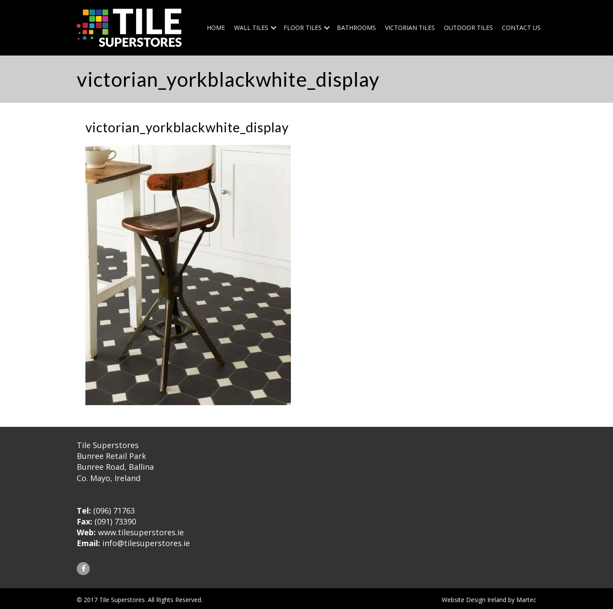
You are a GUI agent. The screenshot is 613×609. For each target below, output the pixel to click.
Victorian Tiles (410, 27)
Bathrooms (356, 27)
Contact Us (521, 27)
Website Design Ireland (474, 600)
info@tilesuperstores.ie (146, 543)
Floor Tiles (303, 27)
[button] (83, 568)
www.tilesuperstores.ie (141, 532)
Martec (526, 600)
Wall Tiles (251, 27)
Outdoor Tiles (468, 27)
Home (216, 27)
